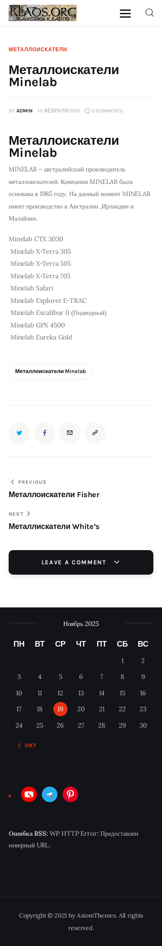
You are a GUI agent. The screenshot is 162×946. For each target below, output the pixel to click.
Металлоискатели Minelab (50, 371)
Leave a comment (75, 562)
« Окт (28, 746)
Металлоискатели (38, 50)
